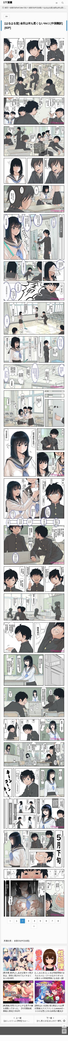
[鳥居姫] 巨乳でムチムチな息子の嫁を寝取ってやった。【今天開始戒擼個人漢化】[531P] (18, 1008)
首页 (5, 8)
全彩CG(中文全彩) (35, 8)
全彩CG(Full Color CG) (18, 8)
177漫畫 (7, 2)
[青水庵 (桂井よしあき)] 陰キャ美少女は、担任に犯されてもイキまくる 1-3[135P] (18, 975)
